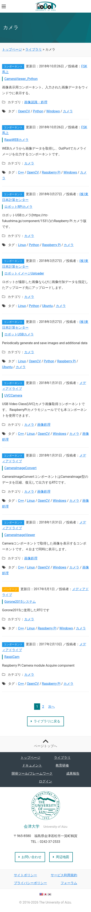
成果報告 (72, 773)
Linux (22, 245)
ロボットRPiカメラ (18, 207)
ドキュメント (32, 765)
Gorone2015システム (20, 602)
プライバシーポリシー (30, 883)
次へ (51, 707)
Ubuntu (47, 306)
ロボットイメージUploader (24, 273)
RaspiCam (11, 657)
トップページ (30, 758)
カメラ (68, 111)
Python (38, 111)
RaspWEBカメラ (16, 140)
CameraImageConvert (20, 468)
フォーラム (69, 883)
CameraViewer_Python (21, 79)
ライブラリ (62, 758)
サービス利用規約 (64, 875)
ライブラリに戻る (45, 721)
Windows (53, 111)
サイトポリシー (25, 875)
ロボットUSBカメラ (19, 334)
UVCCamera (13, 395)
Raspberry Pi (51, 172)
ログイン (45, 781)
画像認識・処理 (35, 102)
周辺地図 (61, 857)
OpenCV (24, 111)
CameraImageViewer (19, 535)
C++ (21, 172)
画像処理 (43, 425)
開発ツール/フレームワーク (32, 773)
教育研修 (62, 765)
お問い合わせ (30, 857)
